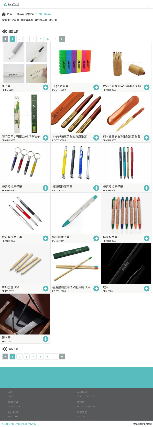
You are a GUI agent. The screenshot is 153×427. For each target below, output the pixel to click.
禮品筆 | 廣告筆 (25, 14)
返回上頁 (10, 31)
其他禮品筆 (45, 14)
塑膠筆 (6, 20)
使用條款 (147, 423)
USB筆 (53, 20)
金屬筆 (15, 20)
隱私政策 (137, 423)
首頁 (9, 14)
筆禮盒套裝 (26, 20)
